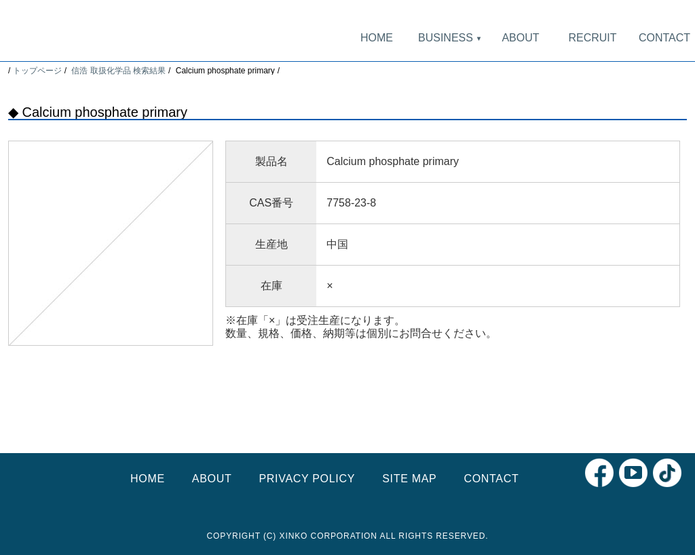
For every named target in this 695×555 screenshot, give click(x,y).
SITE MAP (409, 478)
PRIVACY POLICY (307, 478)
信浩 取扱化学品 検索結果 (118, 70)
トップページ (37, 70)
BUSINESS (448, 37)
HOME (376, 37)
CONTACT (664, 37)
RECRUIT (592, 37)
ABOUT (520, 37)
